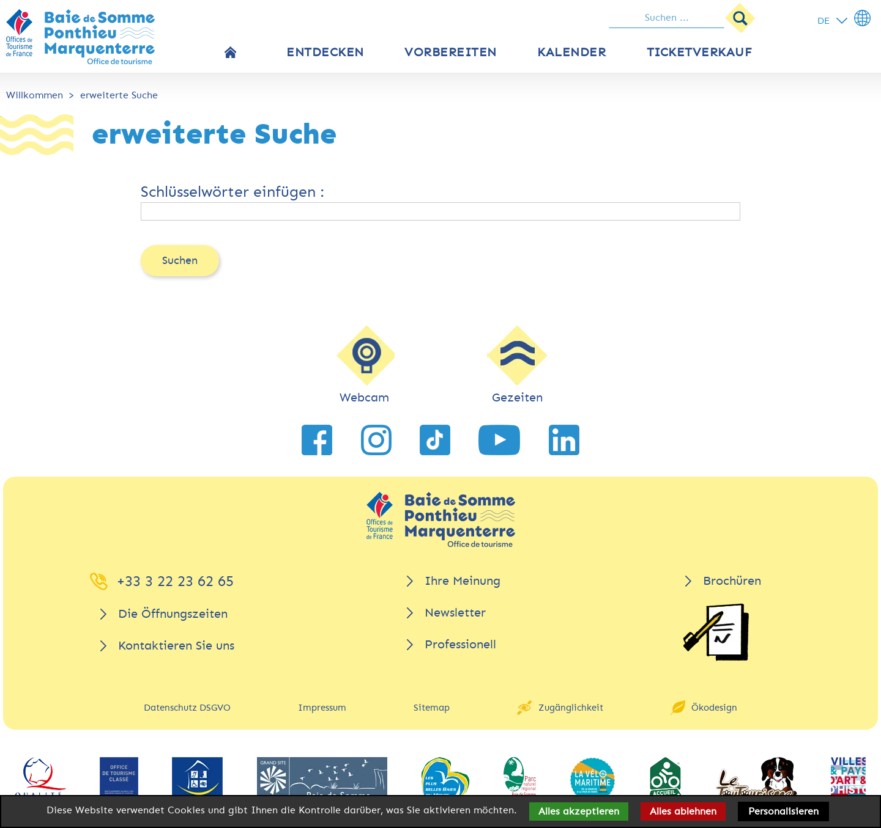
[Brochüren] (716, 632)
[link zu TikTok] (435, 440)
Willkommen (34, 95)
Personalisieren (783, 811)
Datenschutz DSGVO (187, 707)
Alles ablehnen (683, 811)
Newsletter (455, 613)
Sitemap (432, 707)
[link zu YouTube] (499, 440)
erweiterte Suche (119, 95)
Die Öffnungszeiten (173, 614)
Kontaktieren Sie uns (176, 646)
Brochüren (732, 581)
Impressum (322, 707)
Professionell (460, 644)
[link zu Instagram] (376, 440)
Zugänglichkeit (570, 707)
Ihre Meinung (462, 581)
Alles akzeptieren (578, 811)
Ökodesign (714, 707)
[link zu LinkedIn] (564, 440)
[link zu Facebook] (317, 440)
